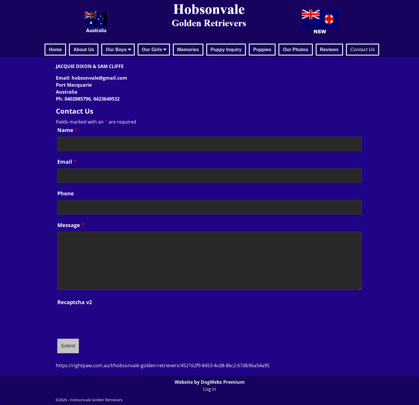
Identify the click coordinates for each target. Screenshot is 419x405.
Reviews (329, 49)
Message (70, 225)
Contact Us (362, 49)
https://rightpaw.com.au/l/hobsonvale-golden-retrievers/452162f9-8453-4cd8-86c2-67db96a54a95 (162, 365)
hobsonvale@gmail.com (99, 78)
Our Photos (295, 49)
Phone (65, 193)
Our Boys (120, 50)
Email (67, 161)
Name (67, 129)
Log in (209, 389)
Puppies (262, 49)
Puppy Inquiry (226, 49)
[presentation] (101, 320)
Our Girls (155, 50)
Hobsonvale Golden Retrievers (96, 399)
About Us (83, 49)
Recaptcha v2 (74, 302)
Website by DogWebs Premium (210, 382)
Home (55, 49)
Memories (188, 49)
